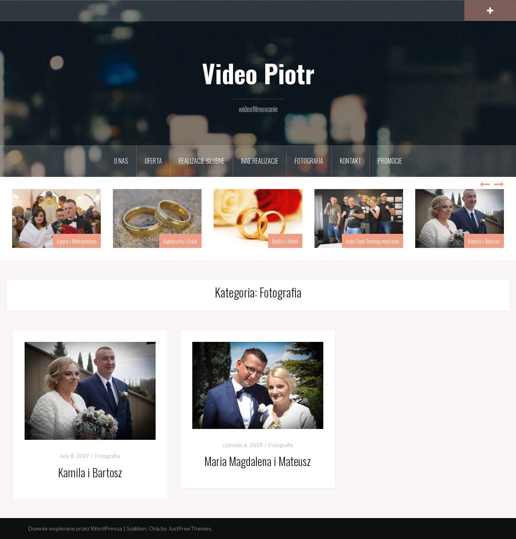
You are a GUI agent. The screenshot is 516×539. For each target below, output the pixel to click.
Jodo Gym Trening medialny (372, 241)
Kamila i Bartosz (484, 241)
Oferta (153, 161)
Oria (154, 528)
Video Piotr (258, 73)
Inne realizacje (259, 161)
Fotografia (309, 161)
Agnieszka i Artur (180, 241)
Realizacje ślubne (202, 161)
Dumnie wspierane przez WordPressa (75, 528)
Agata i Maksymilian (77, 241)
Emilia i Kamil (285, 241)
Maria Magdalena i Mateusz (257, 461)
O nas (121, 161)
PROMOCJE (390, 161)
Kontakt (350, 161)
